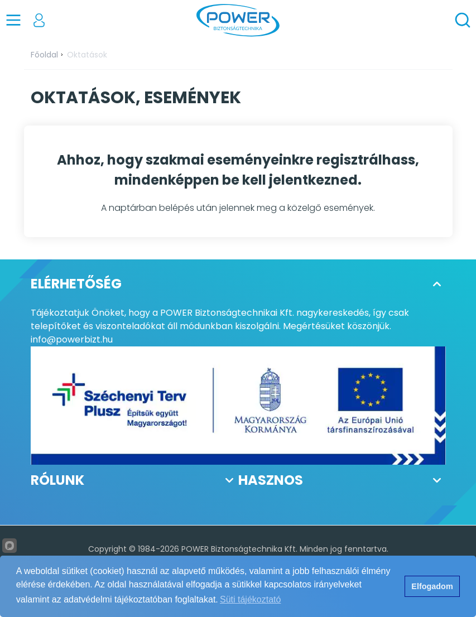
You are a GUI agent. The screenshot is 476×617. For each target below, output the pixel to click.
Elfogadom (432, 586)
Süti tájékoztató (250, 599)
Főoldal (44, 54)
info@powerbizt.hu (72, 339)
